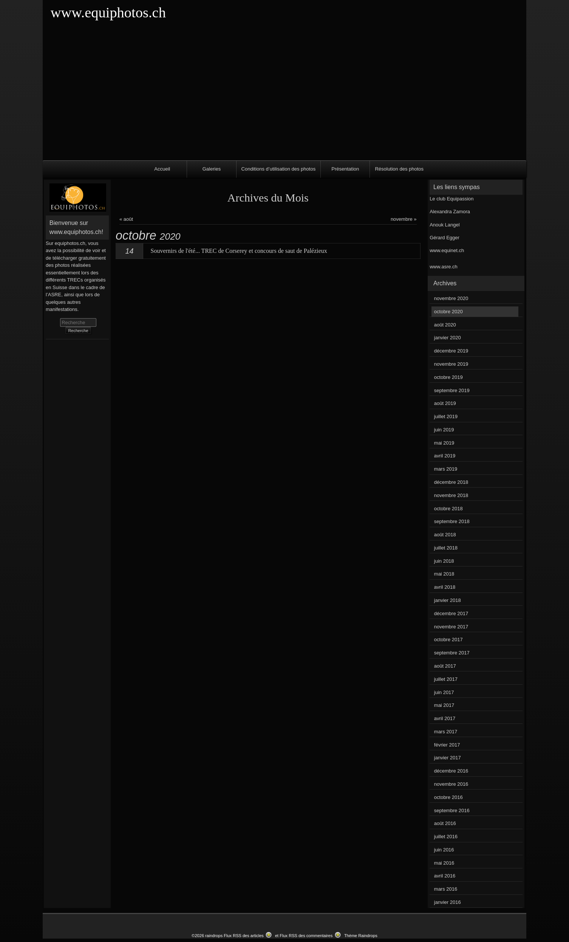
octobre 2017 (448, 639)
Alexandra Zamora (450, 211)
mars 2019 (445, 469)
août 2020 (445, 325)
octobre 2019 (448, 377)
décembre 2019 (451, 351)
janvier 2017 (447, 757)
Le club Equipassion (451, 199)
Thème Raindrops (360, 935)
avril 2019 (444, 456)
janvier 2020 (447, 337)
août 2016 (445, 823)
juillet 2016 (446, 836)
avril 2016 (444, 876)
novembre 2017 (451, 627)
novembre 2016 (451, 784)
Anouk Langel (445, 225)
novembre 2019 (451, 364)
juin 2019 (444, 430)
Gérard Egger (444, 237)
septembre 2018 (452, 521)
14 (129, 251)
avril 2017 (444, 718)
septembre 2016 (452, 810)
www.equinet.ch (447, 250)
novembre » (404, 219)
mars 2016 (445, 889)
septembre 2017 (452, 653)
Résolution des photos (399, 169)
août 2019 (445, 403)
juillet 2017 (446, 679)
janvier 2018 (447, 600)
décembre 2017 (451, 613)
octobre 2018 (448, 508)
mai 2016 (444, 863)
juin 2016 (444, 850)
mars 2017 (445, 731)
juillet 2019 (446, 416)
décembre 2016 (451, 771)
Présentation (345, 169)
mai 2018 (444, 574)
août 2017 (445, 666)
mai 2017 (444, 705)
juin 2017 (444, 692)
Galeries (212, 169)
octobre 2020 (448, 311)
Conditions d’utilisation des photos (278, 169)
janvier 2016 (447, 902)
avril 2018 (444, 587)
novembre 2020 (451, 298)
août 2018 (445, 534)
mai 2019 (444, 443)
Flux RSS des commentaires (306, 935)
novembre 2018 (451, 495)
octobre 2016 (448, 797)
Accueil (162, 169)
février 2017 (447, 745)
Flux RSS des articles (244, 935)
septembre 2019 (452, 390)
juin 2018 (444, 561)
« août (126, 219)
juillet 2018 (446, 548)
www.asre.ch (444, 266)
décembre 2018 (451, 482)
